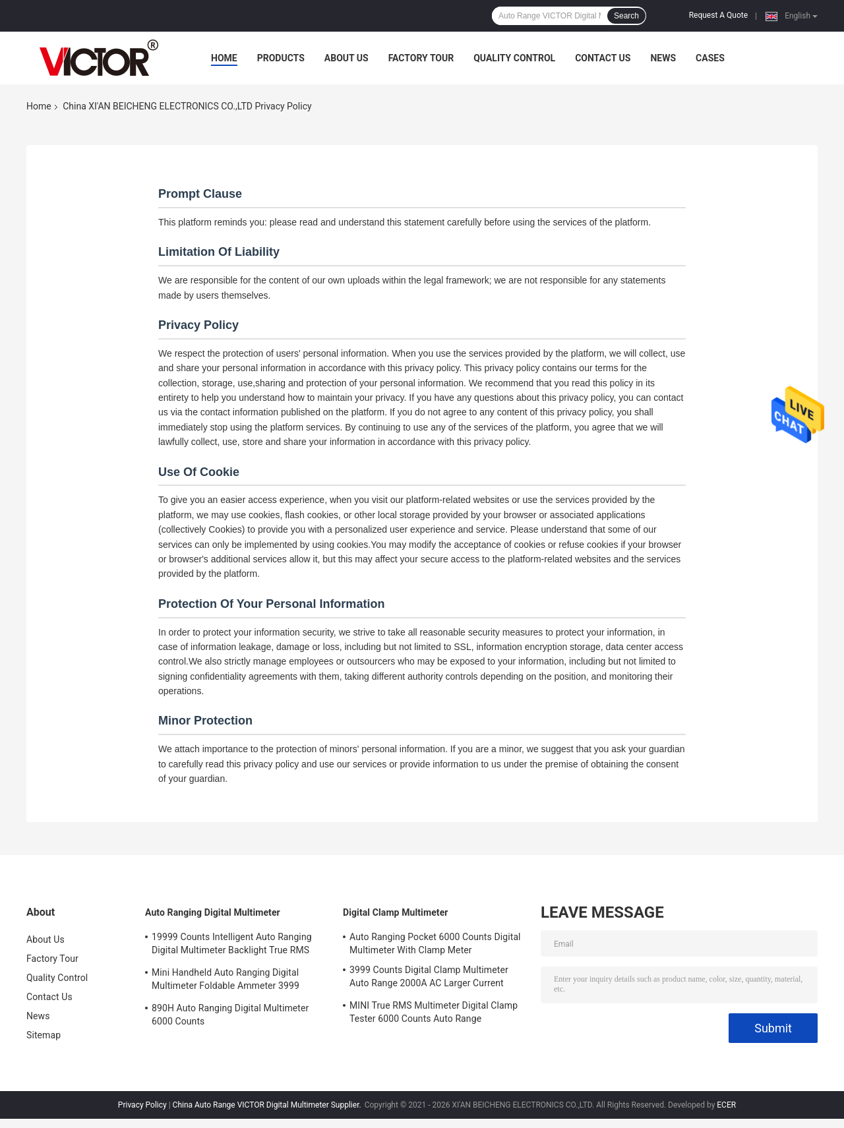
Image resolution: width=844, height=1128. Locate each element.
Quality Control (514, 58)
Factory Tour (421, 58)
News (663, 58)
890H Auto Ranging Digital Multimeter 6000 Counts (230, 1014)
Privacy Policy (142, 1105)
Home (224, 58)
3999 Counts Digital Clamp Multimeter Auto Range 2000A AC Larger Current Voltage (428, 978)
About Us (346, 58)
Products (281, 58)
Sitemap (43, 1035)
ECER (726, 1105)
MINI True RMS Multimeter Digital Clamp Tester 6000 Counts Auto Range (433, 1012)
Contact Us (602, 58)
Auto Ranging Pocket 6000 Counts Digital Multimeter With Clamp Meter (435, 943)
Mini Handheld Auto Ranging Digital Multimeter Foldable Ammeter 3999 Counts (225, 981)
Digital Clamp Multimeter (395, 912)
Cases (710, 58)
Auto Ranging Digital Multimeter (212, 912)
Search (626, 15)
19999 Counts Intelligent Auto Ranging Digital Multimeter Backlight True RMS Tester (232, 945)
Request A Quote (718, 15)
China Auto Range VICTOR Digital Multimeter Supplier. (268, 1105)
